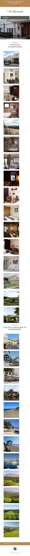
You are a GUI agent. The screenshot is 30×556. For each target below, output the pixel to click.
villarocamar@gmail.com (16, 2)
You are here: (6, 543)
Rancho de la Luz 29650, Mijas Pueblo (16, 1)
